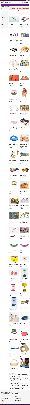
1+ (1, 23)
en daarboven (3, 14)
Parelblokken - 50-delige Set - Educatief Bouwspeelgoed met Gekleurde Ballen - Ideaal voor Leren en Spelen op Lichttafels (14, 69)
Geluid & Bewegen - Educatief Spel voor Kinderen (24, 40)
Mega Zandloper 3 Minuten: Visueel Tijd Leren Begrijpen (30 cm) (24, 293)
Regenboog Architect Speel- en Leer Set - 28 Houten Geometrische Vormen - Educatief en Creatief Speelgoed (14, 279)
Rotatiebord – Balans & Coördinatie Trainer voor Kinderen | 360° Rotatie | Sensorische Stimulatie (13, 354)
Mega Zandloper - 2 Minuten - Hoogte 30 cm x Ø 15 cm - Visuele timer (14, 293)
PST (1, 20)
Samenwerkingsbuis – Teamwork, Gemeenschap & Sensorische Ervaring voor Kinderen (13, 144)
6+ (1, 26)
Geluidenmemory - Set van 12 (23, 264)
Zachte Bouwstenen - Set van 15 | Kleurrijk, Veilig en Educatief (24, 114)
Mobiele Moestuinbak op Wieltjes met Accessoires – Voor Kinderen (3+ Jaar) (13, 264)
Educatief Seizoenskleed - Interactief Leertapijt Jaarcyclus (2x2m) (24, 83)
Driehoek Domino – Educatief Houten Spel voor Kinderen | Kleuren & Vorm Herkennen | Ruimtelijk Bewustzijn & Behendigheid (24, 25)
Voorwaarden (17, 394)
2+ (1, 25)
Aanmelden (28, 0)
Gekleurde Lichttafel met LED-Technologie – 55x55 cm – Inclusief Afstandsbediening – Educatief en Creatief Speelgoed (14, 84)
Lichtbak (21, 368)
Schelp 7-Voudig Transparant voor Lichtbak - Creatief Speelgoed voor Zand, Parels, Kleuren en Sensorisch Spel (24, 236)
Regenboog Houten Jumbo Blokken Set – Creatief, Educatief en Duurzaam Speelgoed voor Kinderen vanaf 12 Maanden (24, 206)
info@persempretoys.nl (7, 393)
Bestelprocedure (17, 393)
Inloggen (26, 0)
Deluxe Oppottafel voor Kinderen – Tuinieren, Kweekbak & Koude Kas (24, 354)
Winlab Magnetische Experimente (23, 127)
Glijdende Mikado (22, 55)
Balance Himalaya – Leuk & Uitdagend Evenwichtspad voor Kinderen (13, 160)
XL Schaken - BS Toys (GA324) (12, 55)
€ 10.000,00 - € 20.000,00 (3, 17)
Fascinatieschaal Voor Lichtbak (12, 113)
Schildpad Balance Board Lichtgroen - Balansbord (13, 250)
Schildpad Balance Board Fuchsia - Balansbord (24, 250)
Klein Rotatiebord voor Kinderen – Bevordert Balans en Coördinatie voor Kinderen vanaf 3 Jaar (24, 340)
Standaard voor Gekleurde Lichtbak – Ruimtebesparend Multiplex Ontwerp (24, 98)
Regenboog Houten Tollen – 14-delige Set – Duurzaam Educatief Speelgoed (14, 236)
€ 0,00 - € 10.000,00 (3, 16)
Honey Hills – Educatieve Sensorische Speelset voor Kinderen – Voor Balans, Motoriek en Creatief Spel (24, 191)
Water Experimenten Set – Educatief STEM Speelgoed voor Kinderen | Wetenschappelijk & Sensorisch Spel (24, 222)
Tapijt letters (21, 68)
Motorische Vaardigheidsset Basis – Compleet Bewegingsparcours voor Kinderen (13, 176)
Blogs (16, 396)
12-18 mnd (2, 24)
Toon (9, 12)
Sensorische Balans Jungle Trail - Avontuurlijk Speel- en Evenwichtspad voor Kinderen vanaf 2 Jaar (24, 308)
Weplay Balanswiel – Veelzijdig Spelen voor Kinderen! (14, 191)
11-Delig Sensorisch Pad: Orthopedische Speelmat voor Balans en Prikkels (13, 339)
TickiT (1, 21)
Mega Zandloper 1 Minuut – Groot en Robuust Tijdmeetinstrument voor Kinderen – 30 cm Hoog (24, 279)
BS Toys (2, 19)
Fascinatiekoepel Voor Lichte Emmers (13, 368)
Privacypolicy (17, 395)
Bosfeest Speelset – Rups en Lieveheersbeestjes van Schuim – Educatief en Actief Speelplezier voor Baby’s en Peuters (24, 176)
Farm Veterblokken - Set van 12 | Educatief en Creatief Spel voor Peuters (13, 24)
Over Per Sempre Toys (18, 392)
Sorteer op (24, 12)
